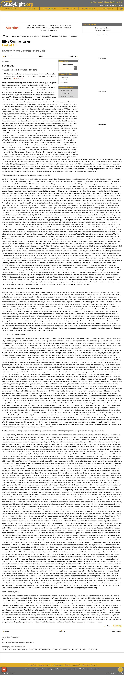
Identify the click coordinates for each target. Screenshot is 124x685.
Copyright (64, 80)
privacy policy (44, 665)
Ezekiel (74, 36)
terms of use (31, 665)
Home (5, 36)
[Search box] (66, 68)
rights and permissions (62, 665)
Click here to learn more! (49, 30)
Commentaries (20, 36)
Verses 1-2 (6, 62)
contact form (95, 669)
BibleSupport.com (17, 642)
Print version (64, 77)
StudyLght (14, 4)
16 (72, 56)
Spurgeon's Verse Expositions (54, 36)
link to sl (94, 665)
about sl (85, 665)
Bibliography (64, 82)
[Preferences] (121, 8)
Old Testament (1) (66, 93)
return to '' (114, 626)
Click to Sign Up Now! (112, 2)
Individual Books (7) (67, 96)
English (35, 36)
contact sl (75, 665)
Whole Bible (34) (66, 90)
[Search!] (75, 68)
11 (8, 56)
